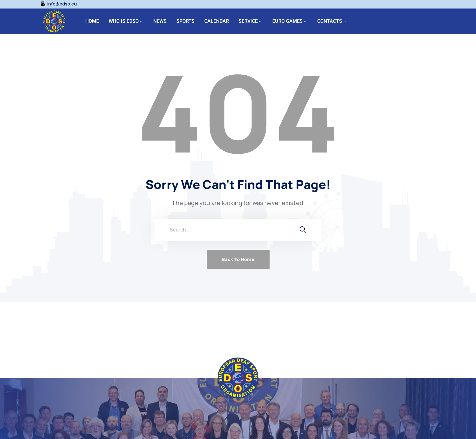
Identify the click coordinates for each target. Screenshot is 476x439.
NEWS (160, 21)
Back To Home (238, 259)
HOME (92, 21)
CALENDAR (216, 21)
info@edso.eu (62, 4)
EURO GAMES (287, 21)
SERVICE (248, 21)
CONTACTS (329, 21)
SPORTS (185, 21)
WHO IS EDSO (124, 21)
